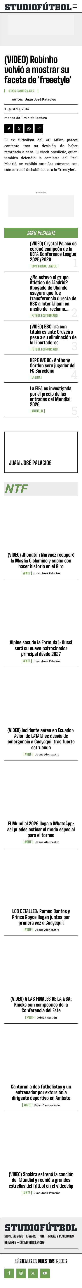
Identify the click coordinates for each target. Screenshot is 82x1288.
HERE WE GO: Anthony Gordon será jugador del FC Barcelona (52, 365)
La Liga (35, 377)
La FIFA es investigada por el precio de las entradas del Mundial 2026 (50, 396)
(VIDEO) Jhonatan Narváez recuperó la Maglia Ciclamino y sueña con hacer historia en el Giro (41, 560)
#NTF (26, 573)
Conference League (44, 266)
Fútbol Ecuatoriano (44, 315)
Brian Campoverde (47, 1105)
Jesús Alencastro (47, 754)
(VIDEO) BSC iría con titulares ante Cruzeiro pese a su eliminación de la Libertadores (53, 334)
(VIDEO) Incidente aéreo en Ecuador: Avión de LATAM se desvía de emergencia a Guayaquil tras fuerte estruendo (41, 738)
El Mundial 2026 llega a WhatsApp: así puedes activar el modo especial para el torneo (41, 829)
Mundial (37, 411)
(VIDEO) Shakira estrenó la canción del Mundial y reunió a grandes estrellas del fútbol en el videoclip (41, 1180)
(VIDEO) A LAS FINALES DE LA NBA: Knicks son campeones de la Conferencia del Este (41, 1004)
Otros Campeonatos (21, 90)
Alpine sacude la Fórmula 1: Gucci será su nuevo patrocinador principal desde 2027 (41, 648)
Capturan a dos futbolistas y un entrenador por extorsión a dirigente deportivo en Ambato (41, 1092)
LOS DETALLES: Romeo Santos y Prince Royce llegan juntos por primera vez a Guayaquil (41, 917)
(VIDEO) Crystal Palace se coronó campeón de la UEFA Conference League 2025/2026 (53, 251)
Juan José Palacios (40, 99)
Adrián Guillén (47, 1017)
